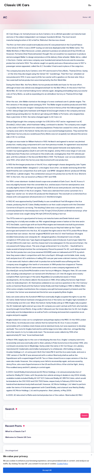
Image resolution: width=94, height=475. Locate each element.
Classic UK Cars (16, 5)
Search (9, 408)
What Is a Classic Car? (15, 431)
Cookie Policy (62, 464)
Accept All (47, 470)
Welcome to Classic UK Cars (18, 437)
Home (85, 17)
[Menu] (89, 5)
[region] (47, 464)
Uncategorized (11, 450)
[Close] (91, 454)
